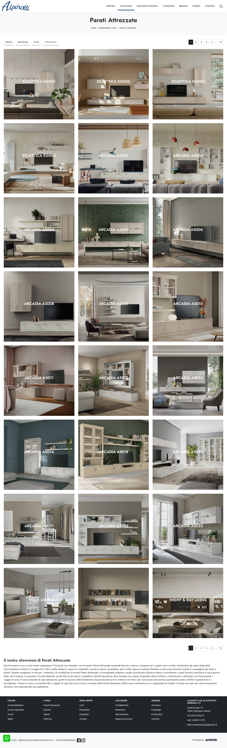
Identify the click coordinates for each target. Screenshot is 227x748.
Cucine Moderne (15, 705)
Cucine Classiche (16, 710)
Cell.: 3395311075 (196, 720)
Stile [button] (36, 42)
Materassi (120, 710)
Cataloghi (169, 6)
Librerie (47, 710)
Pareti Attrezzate (127, 28)
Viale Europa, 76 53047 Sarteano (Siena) (198, 709)
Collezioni (126, 6)
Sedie (10, 719)
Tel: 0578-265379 (195, 715)
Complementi (121, 705)
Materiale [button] (23, 42)
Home (93, 28)
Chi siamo (156, 705)
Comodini (84, 714)
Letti (81, 705)
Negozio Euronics (147, 6)
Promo (196, 6)
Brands (183, 6)
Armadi (83, 719)
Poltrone (48, 719)
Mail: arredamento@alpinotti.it (202, 724)
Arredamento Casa (107, 28)
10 (220, 42)
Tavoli (10, 714)
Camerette (84, 710)
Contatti (210, 6)
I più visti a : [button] (51, 42)
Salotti (47, 714)
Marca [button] (8, 42)
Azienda (110, 6)
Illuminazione (121, 714)
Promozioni (157, 714)
